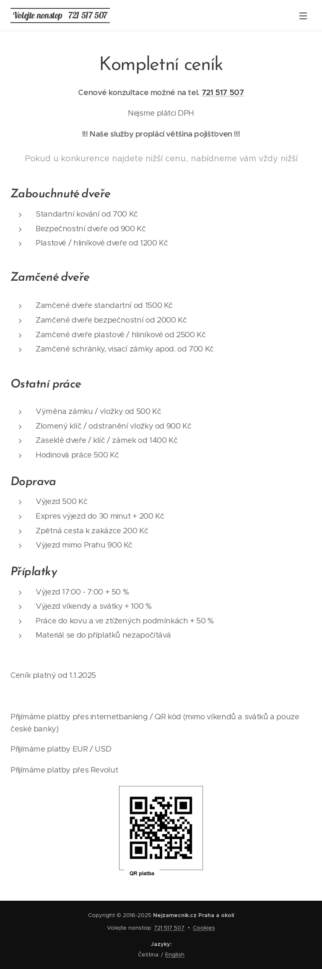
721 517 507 (223, 92)
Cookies (204, 927)
